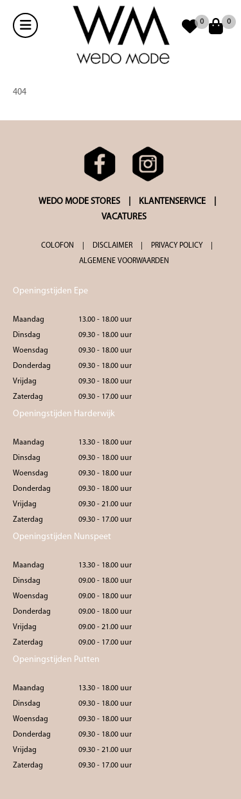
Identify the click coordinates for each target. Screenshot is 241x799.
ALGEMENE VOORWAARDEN (124, 261)
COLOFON (57, 246)
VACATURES (124, 217)
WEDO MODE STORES (79, 202)
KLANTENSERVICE (172, 202)
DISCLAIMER (112, 246)
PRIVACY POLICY (176, 246)
